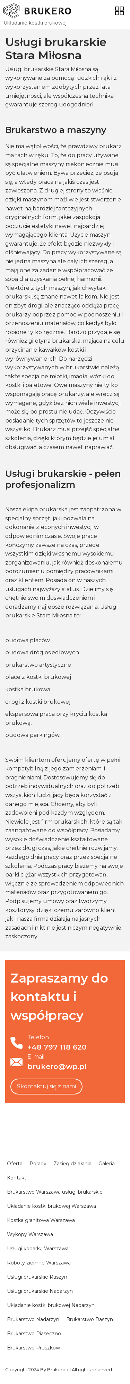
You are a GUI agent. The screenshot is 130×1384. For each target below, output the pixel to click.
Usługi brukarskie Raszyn (37, 1277)
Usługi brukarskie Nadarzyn (40, 1291)
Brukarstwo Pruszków (33, 1348)
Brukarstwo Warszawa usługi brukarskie (55, 1192)
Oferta (15, 1163)
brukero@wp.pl (57, 1066)
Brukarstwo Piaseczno (34, 1333)
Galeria (106, 1163)
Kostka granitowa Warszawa (41, 1220)
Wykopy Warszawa (30, 1234)
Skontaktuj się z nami (46, 1086)
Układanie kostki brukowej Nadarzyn (51, 1305)
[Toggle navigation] (119, 11)
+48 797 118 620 (57, 1047)
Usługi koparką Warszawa (38, 1248)
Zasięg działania (72, 1163)
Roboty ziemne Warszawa (39, 1263)
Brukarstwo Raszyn (89, 1319)
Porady (37, 1163)
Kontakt (16, 1178)
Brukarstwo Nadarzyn (33, 1319)
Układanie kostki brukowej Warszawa (51, 1206)
